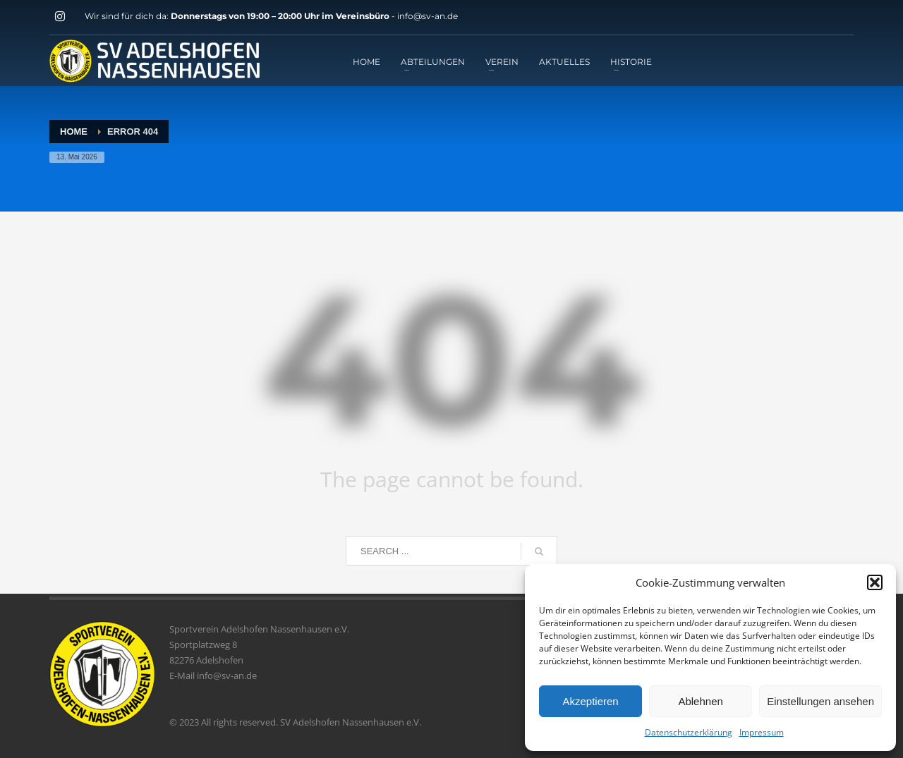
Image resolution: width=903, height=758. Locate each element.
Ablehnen (700, 701)
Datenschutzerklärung (688, 732)
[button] (875, 582)
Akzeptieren (590, 701)
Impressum (761, 732)
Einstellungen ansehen (820, 701)
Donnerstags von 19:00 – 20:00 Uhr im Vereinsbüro (281, 16)
